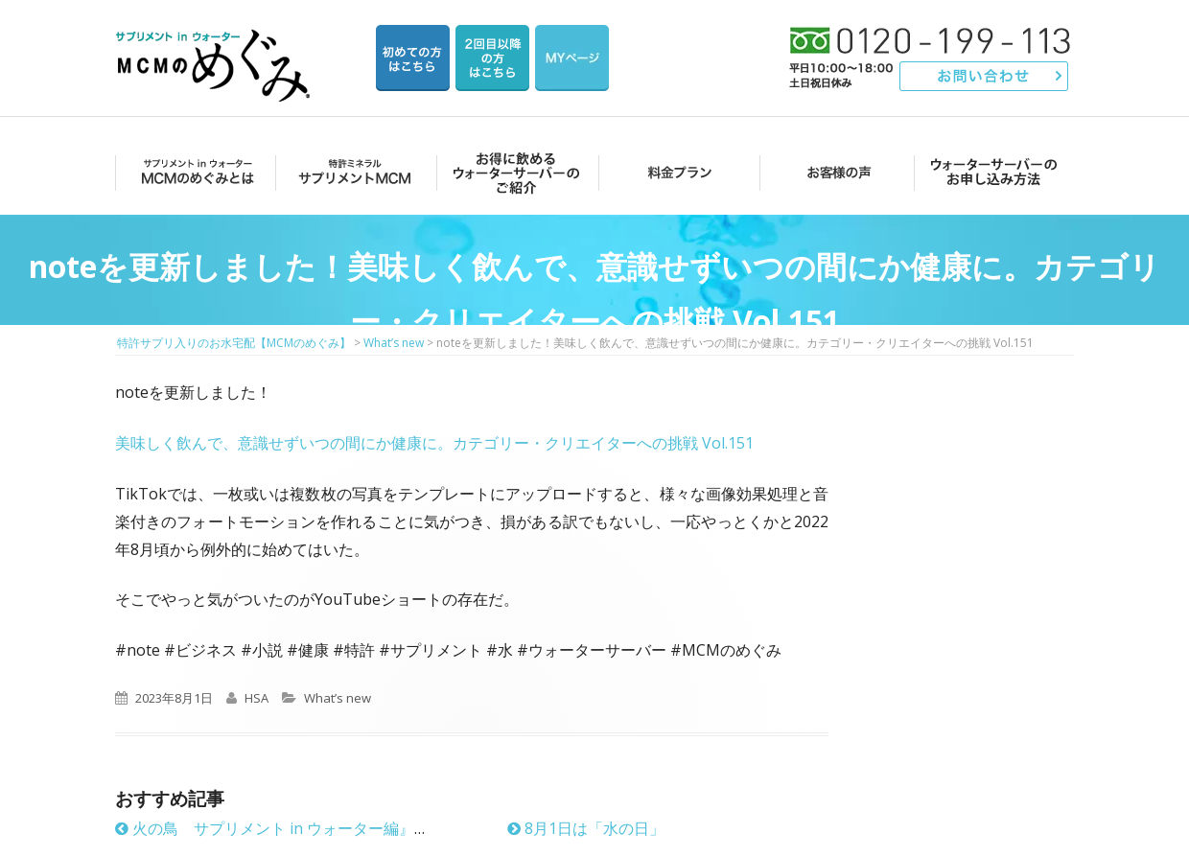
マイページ (572, 58)
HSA (256, 697)
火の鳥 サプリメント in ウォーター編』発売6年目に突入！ (330, 828)
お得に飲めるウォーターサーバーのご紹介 (513, 172)
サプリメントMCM (353, 172)
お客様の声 (834, 172)
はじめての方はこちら (413, 58)
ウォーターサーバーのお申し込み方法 (994, 172)
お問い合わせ (984, 76)
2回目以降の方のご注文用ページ (492, 58)
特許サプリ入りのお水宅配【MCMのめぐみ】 (215, 42)
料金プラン (674, 172)
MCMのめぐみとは (194, 172)
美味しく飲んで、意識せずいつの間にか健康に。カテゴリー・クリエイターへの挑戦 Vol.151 (434, 442)
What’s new (337, 697)
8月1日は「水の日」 (585, 828)
